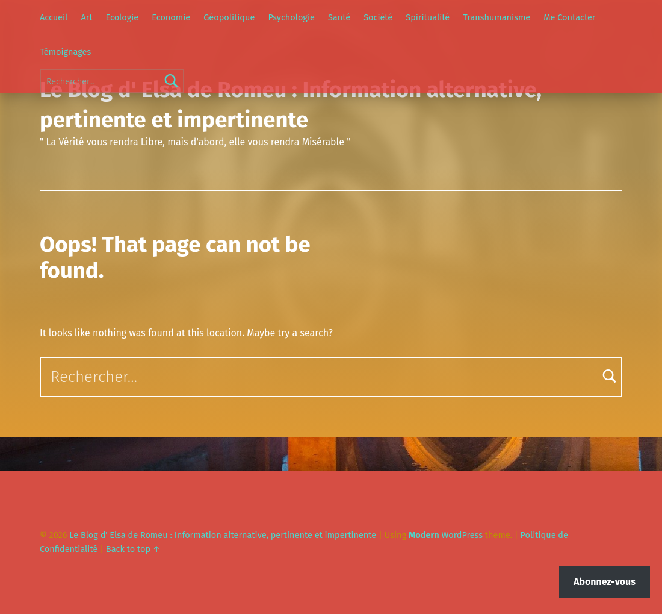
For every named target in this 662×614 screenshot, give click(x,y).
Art (86, 17)
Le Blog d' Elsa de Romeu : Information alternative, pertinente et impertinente (222, 535)
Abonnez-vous (605, 581)
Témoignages (65, 51)
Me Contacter (569, 17)
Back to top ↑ (133, 549)
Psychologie (291, 17)
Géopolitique (229, 17)
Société (377, 17)
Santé (339, 17)
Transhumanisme (496, 17)
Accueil (53, 17)
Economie (171, 17)
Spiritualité (428, 17)
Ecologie (122, 17)
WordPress (462, 535)
